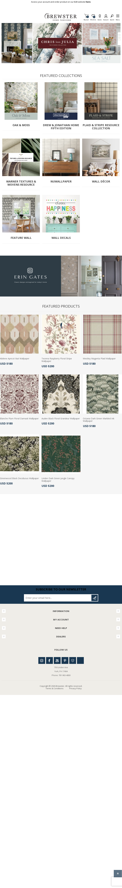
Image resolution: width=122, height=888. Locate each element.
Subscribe (94, 598)
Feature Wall (21, 238)
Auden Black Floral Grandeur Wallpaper (61, 418)
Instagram (41, 660)
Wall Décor (101, 181)
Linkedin (80, 660)
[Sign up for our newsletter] (57, 598)
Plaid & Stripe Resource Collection (101, 127)
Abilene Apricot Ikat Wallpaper (14, 358)
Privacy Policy (75, 688)
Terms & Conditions (55, 688)
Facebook (49, 660)
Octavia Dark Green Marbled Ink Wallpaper (98, 419)
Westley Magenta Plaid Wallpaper (99, 358)
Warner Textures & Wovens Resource (21, 183)
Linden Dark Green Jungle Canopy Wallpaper (58, 479)
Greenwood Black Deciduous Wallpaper (19, 478)
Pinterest (65, 660)
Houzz (72, 660)
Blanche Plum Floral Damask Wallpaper (19, 418)
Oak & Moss (21, 125)
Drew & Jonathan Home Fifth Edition (61, 127)
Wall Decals (61, 238)
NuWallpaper (61, 181)
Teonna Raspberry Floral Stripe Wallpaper (57, 360)
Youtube (57, 660)
